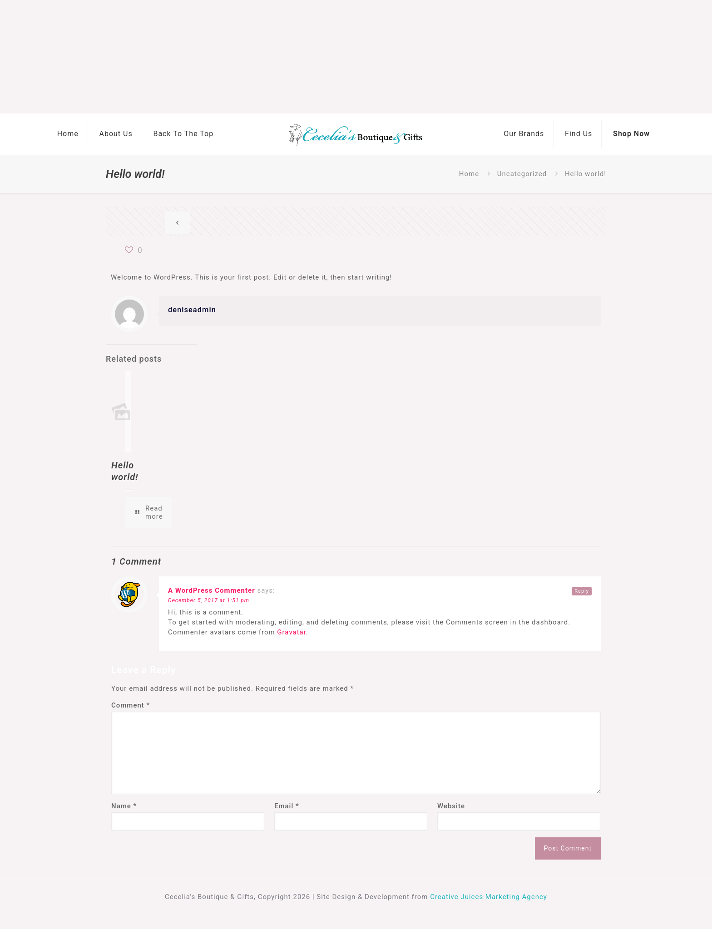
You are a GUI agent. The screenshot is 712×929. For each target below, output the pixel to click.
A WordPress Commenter (211, 590)
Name (124, 806)
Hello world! (585, 174)
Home (469, 174)
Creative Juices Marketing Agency (488, 897)
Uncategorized (522, 174)
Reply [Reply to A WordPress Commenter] (581, 591)
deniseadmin (192, 309)
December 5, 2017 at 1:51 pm (208, 600)
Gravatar (291, 632)
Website (451, 806)
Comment (130, 705)
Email (286, 806)
